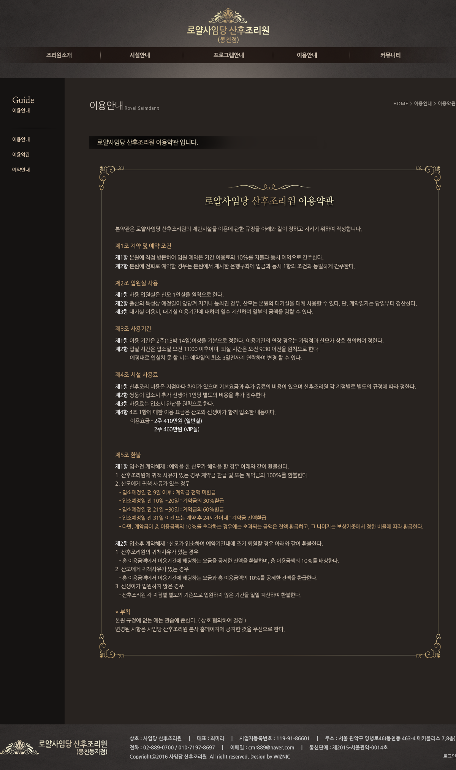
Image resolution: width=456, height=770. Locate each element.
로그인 (449, 756)
